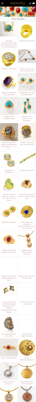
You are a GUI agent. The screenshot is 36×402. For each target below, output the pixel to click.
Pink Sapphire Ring (9, 358)
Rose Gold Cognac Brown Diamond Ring (9, 278)
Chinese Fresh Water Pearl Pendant (27, 252)
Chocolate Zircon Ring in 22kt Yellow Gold (27, 196)
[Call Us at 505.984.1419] (29, 3)
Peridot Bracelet (27, 170)
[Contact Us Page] (33, 3)
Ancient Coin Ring (9, 69)
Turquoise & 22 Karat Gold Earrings (27, 118)
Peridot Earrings (9, 222)
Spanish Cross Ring (27, 41)
